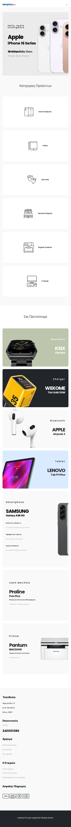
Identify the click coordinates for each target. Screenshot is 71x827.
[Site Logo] (9, 5)
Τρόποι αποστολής (10, 773)
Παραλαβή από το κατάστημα (14, 777)
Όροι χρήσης (7, 754)
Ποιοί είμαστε (8, 769)
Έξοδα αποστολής (10, 745)
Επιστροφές (7, 749)
